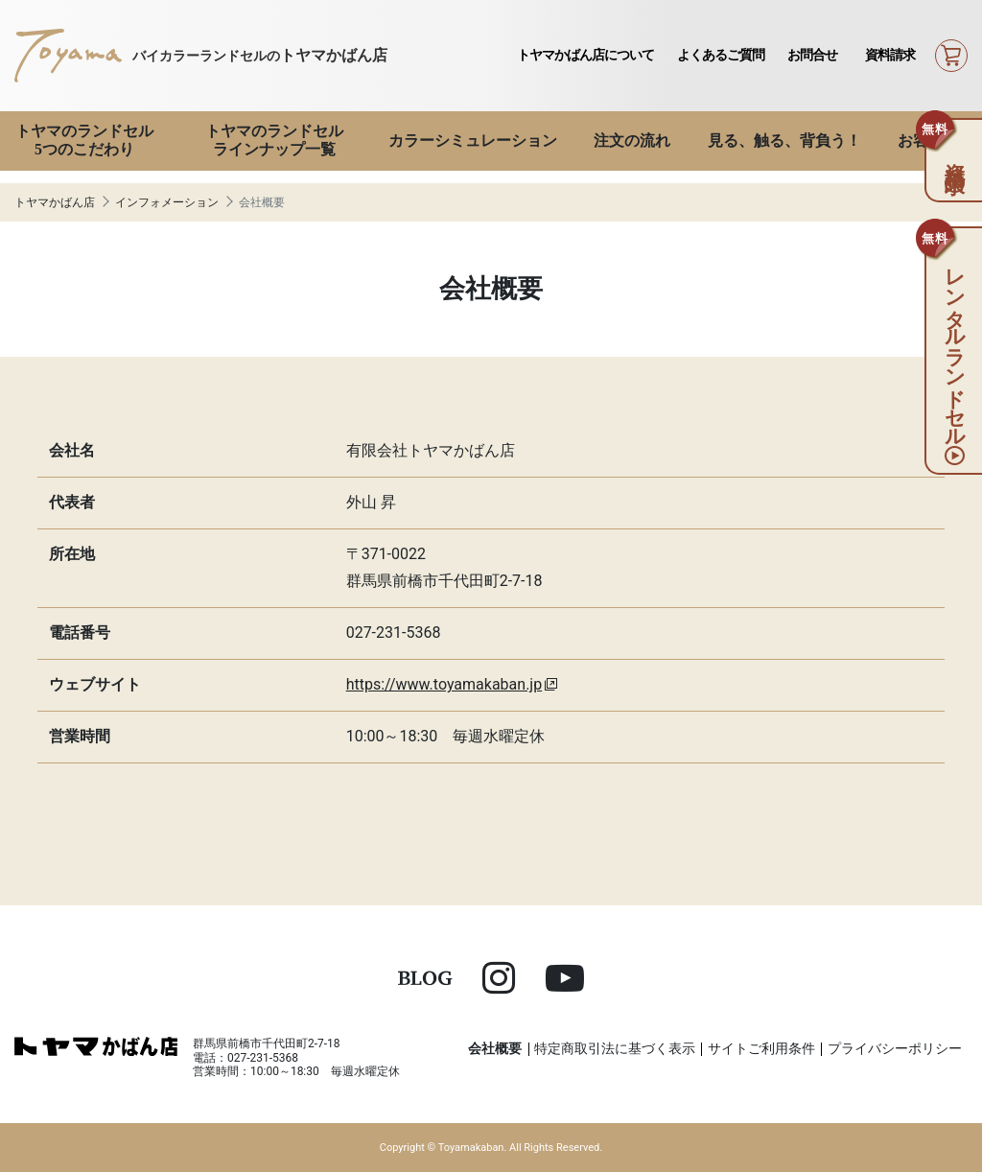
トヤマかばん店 (54, 202)
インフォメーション (167, 202)
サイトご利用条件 (761, 1048)
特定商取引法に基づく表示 (614, 1048)
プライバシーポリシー (895, 1048)
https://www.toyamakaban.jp (444, 684)
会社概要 (495, 1048)
